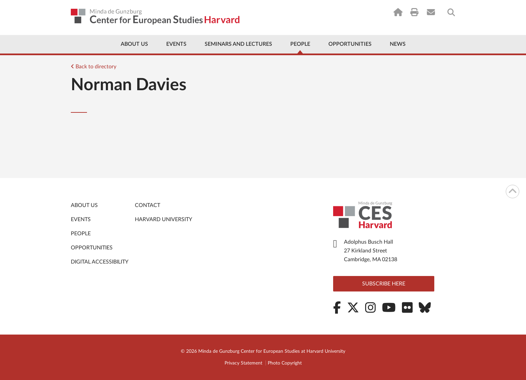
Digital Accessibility (99, 262)
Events (176, 44)
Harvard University (163, 219)
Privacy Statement (243, 363)
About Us (134, 44)
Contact (147, 205)
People (300, 44)
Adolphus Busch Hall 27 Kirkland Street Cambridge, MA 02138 (370, 250)
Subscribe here (383, 283)
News (398, 44)
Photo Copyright (285, 363)
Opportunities (350, 44)
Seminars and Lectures (238, 44)
